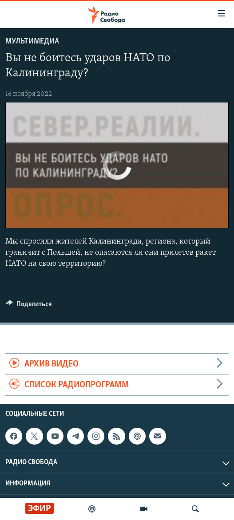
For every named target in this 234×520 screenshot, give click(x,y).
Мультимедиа (32, 41)
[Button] (29, 306)
